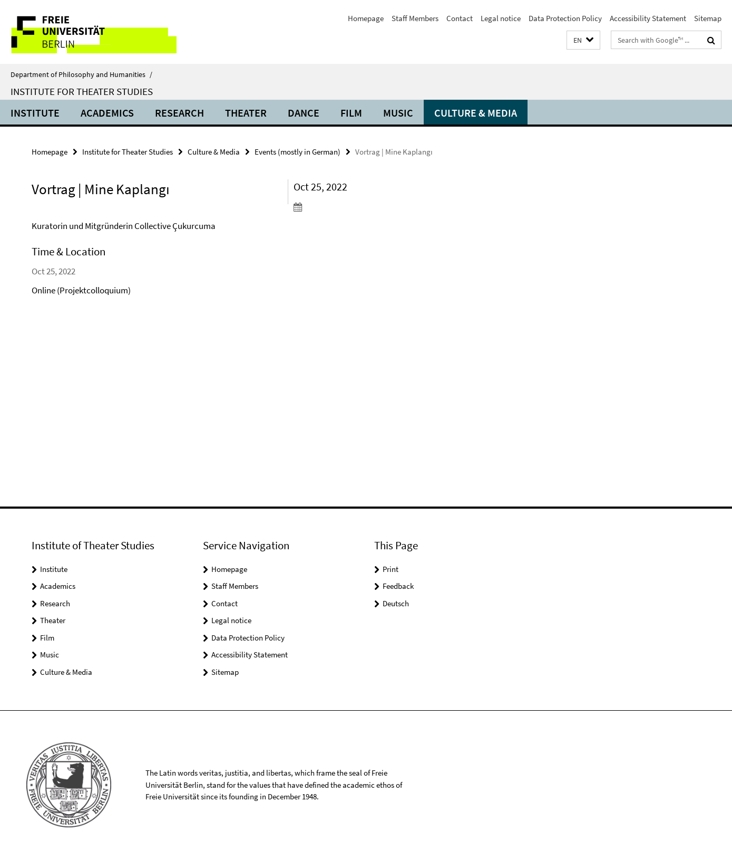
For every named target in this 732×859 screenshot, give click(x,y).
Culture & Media (475, 112)
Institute (35, 112)
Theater (246, 112)
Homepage (366, 18)
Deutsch (396, 603)
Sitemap (707, 18)
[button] (583, 40)
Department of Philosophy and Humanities (81, 74)
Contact (459, 18)
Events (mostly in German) (297, 152)
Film (351, 112)
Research (179, 112)
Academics (107, 112)
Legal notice (501, 18)
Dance (303, 112)
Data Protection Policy (565, 18)
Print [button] (390, 569)
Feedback (398, 586)
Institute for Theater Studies (82, 91)
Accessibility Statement (648, 18)
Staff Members (415, 18)
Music (398, 112)
